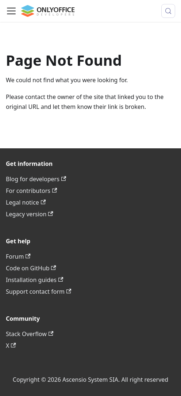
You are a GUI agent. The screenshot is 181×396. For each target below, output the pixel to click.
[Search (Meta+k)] (168, 11)
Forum (18, 256)
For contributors (31, 191)
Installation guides (34, 280)
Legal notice (26, 202)
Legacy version (29, 214)
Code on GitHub (31, 268)
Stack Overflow (29, 334)
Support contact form (38, 292)
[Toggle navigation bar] (11, 10)
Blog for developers (36, 179)
